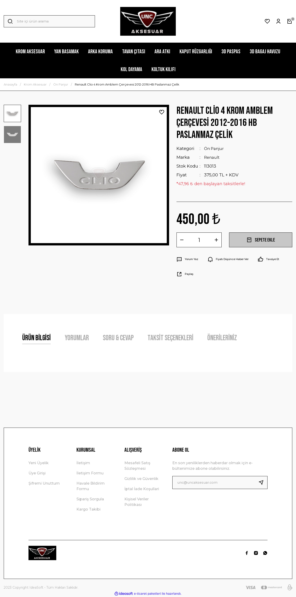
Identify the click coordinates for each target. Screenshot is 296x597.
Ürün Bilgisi (36, 338)
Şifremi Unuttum (44, 483)
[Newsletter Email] (220, 482)
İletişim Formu (90, 473)
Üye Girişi (37, 473)
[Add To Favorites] (161, 112)
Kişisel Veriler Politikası (136, 502)
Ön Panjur (214, 148)
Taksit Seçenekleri (170, 338)
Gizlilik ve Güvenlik (141, 478)
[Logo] (148, 21)
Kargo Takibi (88, 509)
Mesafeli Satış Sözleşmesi (137, 466)
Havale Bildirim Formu (90, 486)
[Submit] (263, 482)
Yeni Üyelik (38, 463)
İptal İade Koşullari (141, 489)
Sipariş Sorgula (90, 499)
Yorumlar (77, 338)
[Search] (49, 21)
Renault (212, 157)
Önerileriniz (222, 338)
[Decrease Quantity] (182, 240)
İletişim (83, 463)
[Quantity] (199, 240)
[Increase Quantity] (216, 240)
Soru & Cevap (118, 338)
